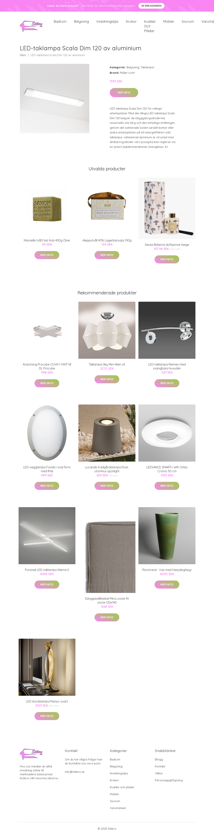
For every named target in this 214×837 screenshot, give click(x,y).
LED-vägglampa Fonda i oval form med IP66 (47, 471)
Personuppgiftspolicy (169, 782)
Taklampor (147, 69)
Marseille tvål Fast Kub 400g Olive (47, 242)
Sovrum (188, 22)
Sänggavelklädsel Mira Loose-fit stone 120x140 (107, 602)
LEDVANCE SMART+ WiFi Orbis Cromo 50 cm (167, 471)
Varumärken (118, 810)
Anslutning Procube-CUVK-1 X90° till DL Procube (47, 368)
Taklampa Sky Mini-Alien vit (107, 366)
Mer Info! (124, 94)
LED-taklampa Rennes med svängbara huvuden (167, 368)
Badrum (60, 22)
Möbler (168, 22)
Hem (23, 57)
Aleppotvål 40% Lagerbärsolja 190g (107, 242)
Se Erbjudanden (151, 5)
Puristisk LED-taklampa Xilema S (47, 572)
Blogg (159, 761)
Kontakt (160, 768)
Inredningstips (107, 22)
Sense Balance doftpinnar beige (167, 246)
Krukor (131, 22)
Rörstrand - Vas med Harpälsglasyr (167, 572)
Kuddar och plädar (150, 27)
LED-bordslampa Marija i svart (47, 703)
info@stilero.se (75, 773)
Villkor (159, 775)
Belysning (81, 22)
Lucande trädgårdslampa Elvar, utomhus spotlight (107, 471)
